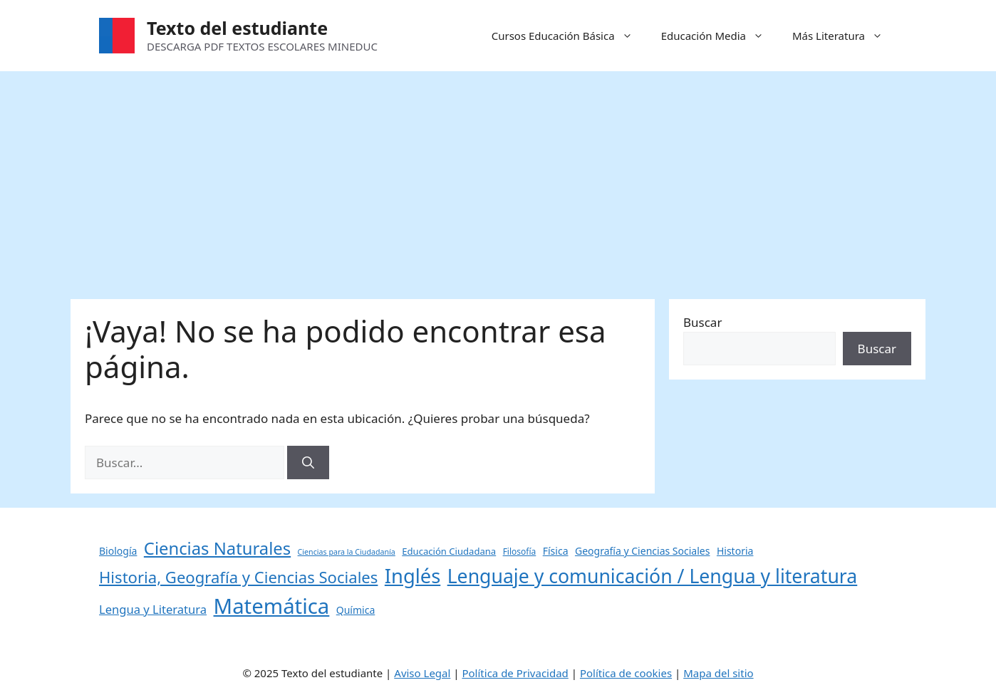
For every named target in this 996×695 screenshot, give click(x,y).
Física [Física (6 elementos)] (556, 551)
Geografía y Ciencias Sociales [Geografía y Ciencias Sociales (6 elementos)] (642, 551)
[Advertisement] (498, 178)
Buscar (702, 322)
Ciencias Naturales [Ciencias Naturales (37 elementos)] (217, 548)
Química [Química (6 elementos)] (355, 610)
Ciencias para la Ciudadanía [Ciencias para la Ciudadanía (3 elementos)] (346, 552)
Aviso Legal (422, 673)
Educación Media (719, 35)
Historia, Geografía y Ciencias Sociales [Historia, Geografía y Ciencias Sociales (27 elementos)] (238, 576)
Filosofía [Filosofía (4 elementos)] (519, 551)
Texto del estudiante (237, 28)
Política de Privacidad (515, 673)
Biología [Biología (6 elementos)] (118, 551)
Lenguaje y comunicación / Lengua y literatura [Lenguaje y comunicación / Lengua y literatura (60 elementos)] (652, 576)
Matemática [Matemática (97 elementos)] (272, 606)
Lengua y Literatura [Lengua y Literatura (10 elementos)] (153, 609)
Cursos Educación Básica (569, 35)
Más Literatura (844, 35)
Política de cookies (626, 673)
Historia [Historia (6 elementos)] (735, 551)
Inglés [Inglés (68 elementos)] (412, 576)
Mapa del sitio (718, 673)
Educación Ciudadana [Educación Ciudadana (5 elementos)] (449, 551)
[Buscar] (308, 463)
